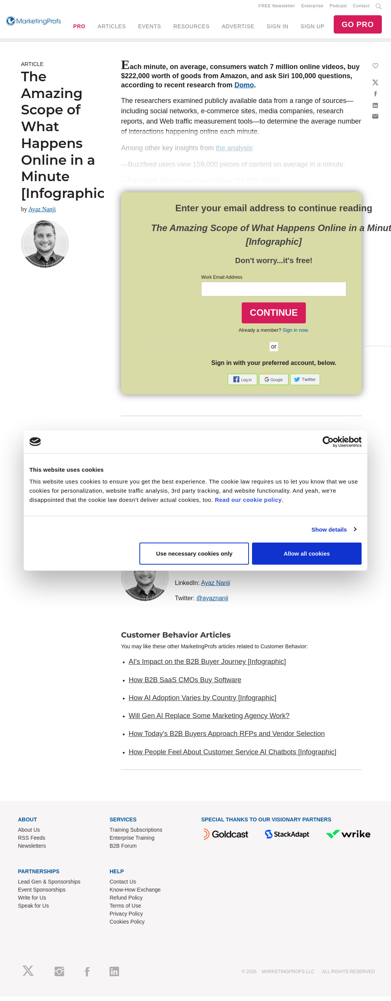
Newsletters (32, 850)
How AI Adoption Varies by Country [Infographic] (202, 702)
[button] (243, 383)
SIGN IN (277, 29)
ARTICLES (112, 29)
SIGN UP (312, 29)
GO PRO (358, 26)
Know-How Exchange (135, 894)
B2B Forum (123, 850)
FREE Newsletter (277, 8)
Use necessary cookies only (194, 553)
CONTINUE (273, 317)
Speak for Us (33, 910)
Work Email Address (221, 281)
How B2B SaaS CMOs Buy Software (185, 684)
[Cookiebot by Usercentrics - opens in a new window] (328, 441)
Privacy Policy (126, 918)
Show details (329, 529)
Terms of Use (125, 910)
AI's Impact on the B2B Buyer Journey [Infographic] (207, 666)
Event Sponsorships (42, 894)
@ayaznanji (212, 602)
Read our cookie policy (248, 499)
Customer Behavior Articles (176, 639)
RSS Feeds (31, 842)
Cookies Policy (127, 926)
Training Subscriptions (136, 834)
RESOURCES (191, 29)
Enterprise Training (132, 842)
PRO (79, 29)
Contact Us (123, 886)
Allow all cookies (307, 553)
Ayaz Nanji (42, 213)
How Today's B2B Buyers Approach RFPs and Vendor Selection (227, 738)
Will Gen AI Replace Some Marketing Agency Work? (209, 720)
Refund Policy (126, 902)
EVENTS (149, 29)
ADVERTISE (238, 29)
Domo (244, 89)
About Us (29, 834)
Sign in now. (296, 334)
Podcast (338, 8)
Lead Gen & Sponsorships (49, 886)
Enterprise (312, 8)
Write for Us (32, 902)
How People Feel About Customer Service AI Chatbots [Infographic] (232, 756)
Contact (361, 8)
